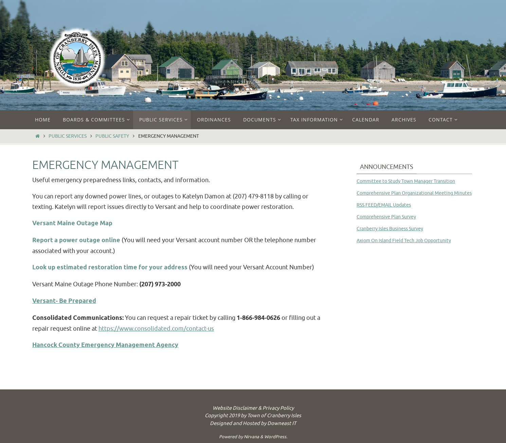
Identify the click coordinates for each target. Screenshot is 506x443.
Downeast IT (281, 423)
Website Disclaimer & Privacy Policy (253, 408)
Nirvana (251, 437)
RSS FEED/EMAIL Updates (384, 205)
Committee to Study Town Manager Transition (406, 181)
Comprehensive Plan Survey (386, 217)
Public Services (68, 136)
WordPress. (275, 437)
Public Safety (112, 136)
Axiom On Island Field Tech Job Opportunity (404, 241)
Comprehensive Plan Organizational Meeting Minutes (414, 193)
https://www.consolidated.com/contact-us (156, 328)
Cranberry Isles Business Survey (390, 229)
